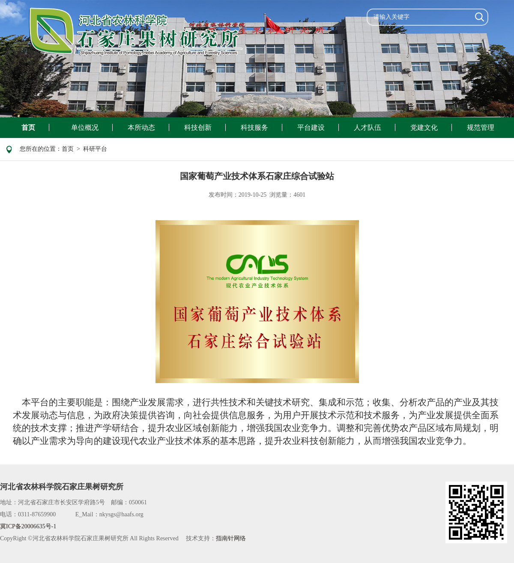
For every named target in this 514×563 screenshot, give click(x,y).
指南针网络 (231, 538)
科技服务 (254, 127)
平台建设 (311, 127)
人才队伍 (367, 127)
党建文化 (424, 127)
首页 (28, 127)
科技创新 (198, 127)
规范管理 (480, 127)
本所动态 (141, 127)
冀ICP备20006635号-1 (28, 526)
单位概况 (85, 127)
